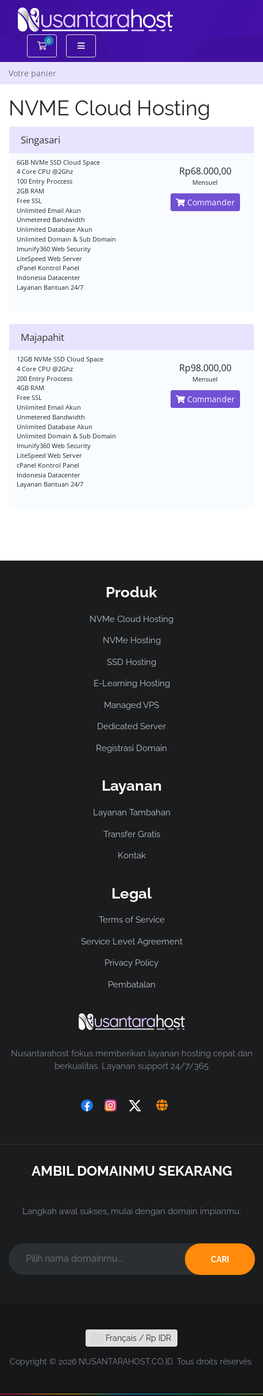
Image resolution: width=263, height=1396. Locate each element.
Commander (205, 202)
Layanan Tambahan (132, 812)
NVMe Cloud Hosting (131, 619)
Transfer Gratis (131, 834)
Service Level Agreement (132, 941)
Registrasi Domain (131, 748)
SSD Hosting (131, 662)
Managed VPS (131, 705)
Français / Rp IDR (131, 1338)
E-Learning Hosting (132, 683)
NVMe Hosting (132, 640)
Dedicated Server (131, 726)
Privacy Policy (131, 963)
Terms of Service (132, 920)
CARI (220, 1259)
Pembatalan (132, 984)
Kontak (132, 855)
